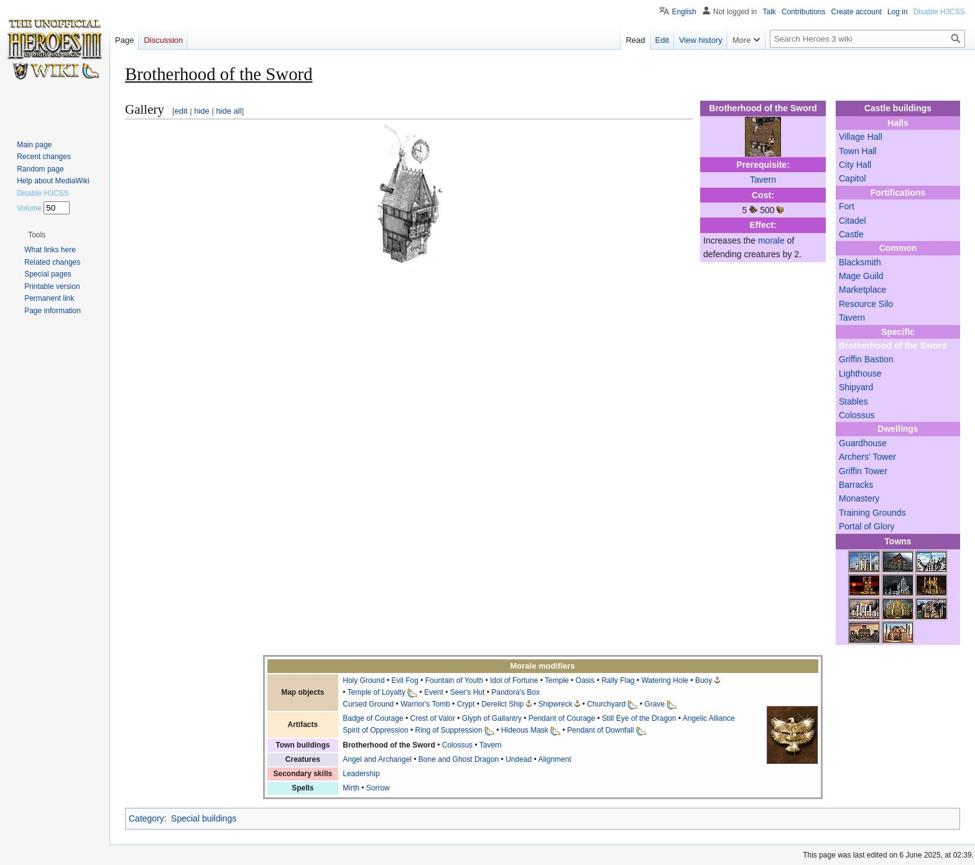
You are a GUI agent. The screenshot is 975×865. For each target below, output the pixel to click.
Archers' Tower (867, 457)
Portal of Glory (866, 526)
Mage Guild (861, 276)
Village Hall (860, 137)
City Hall (855, 165)
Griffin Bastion (866, 359)
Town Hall (858, 151)
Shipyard (856, 387)
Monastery (859, 498)
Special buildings (203, 818)
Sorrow (378, 788)
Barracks (856, 485)
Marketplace (862, 290)
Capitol (852, 178)
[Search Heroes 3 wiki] (867, 39)
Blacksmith (860, 262)
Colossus (857, 415)
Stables (853, 401)
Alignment (554, 759)
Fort (846, 206)
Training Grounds (872, 513)
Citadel (852, 221)
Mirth (351, 788)
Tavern (852, 318)
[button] (36, 235)
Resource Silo (866, 304)
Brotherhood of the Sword (892, 345)
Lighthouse (860, 373)
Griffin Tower (863, 471)
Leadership (361, 773)
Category (146, 818)
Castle (851, 234)
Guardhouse (863, 443)
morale (771, 240)
